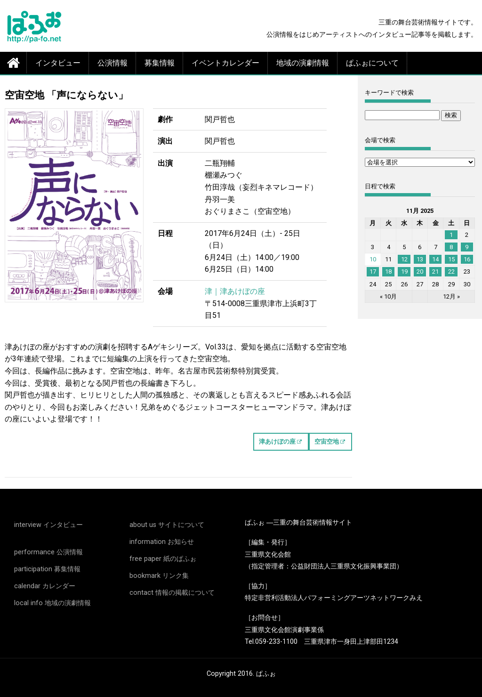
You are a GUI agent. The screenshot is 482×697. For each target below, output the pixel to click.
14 (435, 259)
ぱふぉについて (372, 62)
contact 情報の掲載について (172, 593)
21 (435, 271)
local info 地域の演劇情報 (52, 603)
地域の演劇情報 (302, 62)
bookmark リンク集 (159, 576)
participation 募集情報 (47, 569)
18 (388, 271)
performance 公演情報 (48, 552)
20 (420, 271)
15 (451, 259)
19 (404, 271)
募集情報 (160, 62)
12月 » (451, 296)
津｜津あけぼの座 (235, 291)
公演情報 (112, 62)
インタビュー (57, 62)
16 (467, 259)
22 (451, 271)
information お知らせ (161, 542)
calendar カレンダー (44, 586)
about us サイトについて (166, 525)
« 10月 (388, 296)
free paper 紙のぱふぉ (162, 559)
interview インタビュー (48, 525)
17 (373, 271)
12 (404, 259)
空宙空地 (326, 441)
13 (420, 259)
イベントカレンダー (225, 62)
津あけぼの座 (277, 441)
